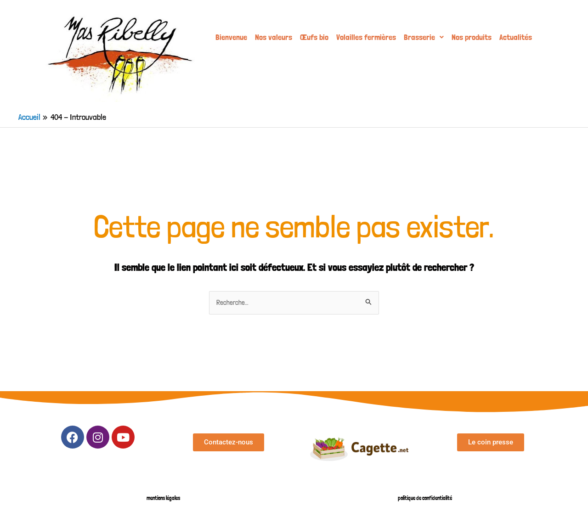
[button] (423, 37)
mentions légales (163, 498)
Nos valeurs (273, 37)
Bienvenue (231, 37)
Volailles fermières (366, 37)
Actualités (515, 37)
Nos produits (472, 37)
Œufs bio (314, 37)
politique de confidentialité (425, 498)
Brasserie (424, 37)
